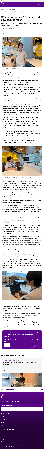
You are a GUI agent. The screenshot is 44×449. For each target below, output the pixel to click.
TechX (3, 419)
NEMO (34, 104)
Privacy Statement (4, 437)
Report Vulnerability (5, 435)
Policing (13, 360)
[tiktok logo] (7, 430)
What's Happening (6, 413)
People (12, 14)
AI (2, 14)
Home (2, 9)
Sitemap (2, 441)
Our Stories (12, 9)
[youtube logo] (13, 430)
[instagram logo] (4, 430)
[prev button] (2, 389)
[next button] (42, 389)
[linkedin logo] (10, 430)
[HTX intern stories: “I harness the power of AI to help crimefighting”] (22, 372)
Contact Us (4, 425)
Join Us (7, 9)
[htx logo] (2, 4)
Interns (6, 14)
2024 (17, 9)
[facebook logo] (1, 430)
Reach (2, 439)
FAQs (2, 422)
